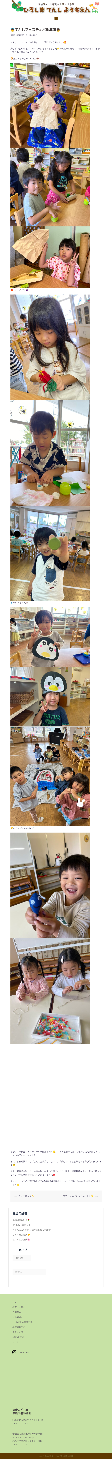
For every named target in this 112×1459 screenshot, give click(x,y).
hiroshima (33, 35)
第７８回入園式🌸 (21, 1239)
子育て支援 (17, 1332)
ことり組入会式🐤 (21, 1234)
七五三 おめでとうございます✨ (77, 1196)
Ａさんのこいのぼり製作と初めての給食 (32, 1229)
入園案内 (16, 1312)
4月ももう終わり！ (22, 1224)
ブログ (15, 1341)
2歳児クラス (18, 1336)
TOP (14, 1302)
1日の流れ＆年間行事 (22, 1322)
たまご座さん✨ (26, 1196)
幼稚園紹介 (17, 1317)
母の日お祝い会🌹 (21, 1220)
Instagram (20, 1352)
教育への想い (18, 1307)
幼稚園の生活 (18, 1327)
